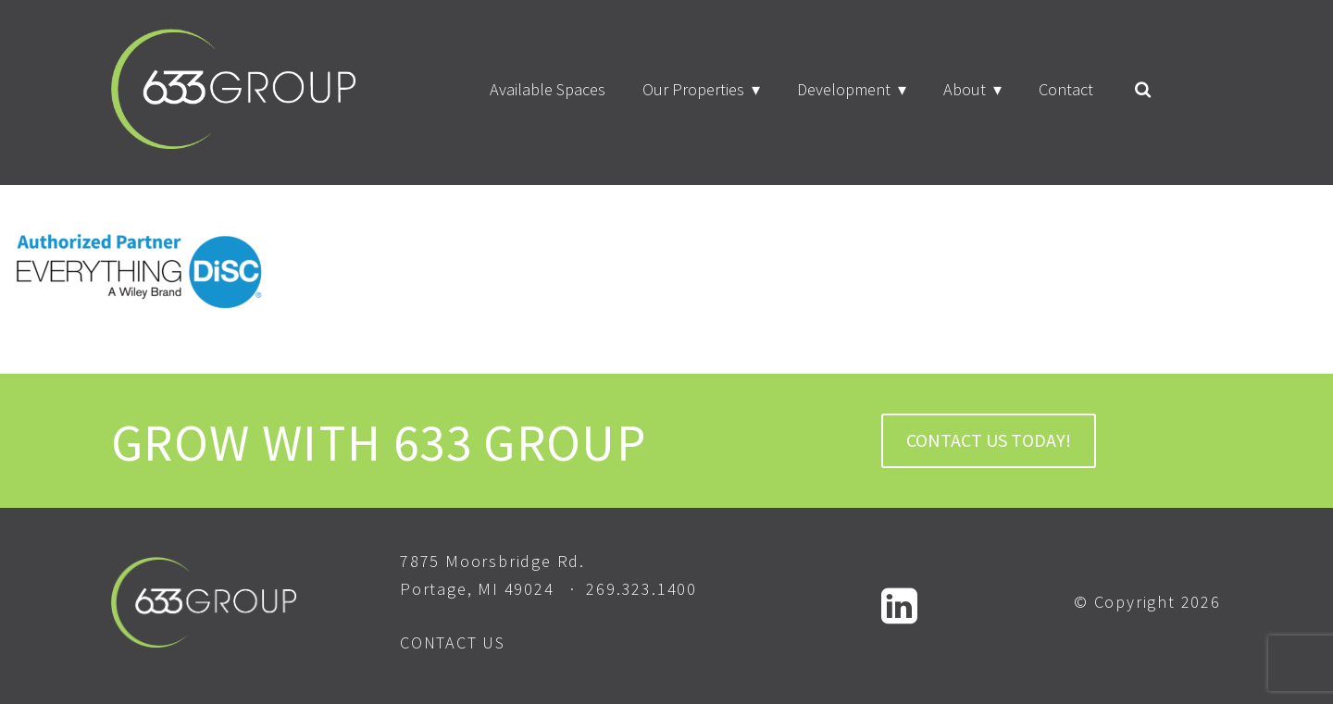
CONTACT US (452, 642)
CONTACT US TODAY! (988, 439)
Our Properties (693, 89)
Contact (1066, 89)
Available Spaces (547, 89)
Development (844, 89)
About (964, 89)
